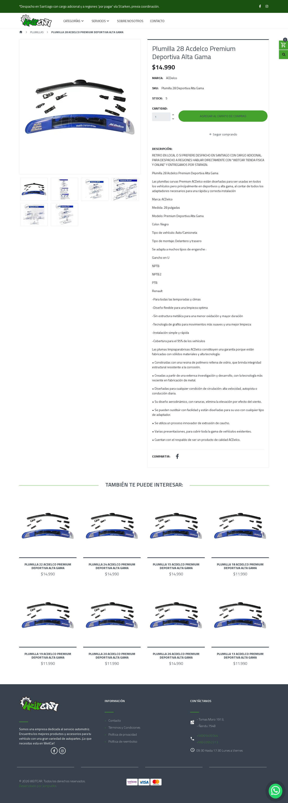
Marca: (157, 77)
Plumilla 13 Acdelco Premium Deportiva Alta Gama (240, 655)
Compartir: (161, 456)
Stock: (157, 98)
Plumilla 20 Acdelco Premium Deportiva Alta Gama (112, 655)
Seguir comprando (223, 134)
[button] (28, 106)
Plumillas (37, 32)
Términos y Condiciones (124, 727)
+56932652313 (207, 742)
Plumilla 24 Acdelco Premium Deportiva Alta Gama (112, 566)
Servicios (99, 21)
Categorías (71, 21)
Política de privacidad (122, 734)
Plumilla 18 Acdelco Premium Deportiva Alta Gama (240, 566)
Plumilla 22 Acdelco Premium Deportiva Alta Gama (48, 566)
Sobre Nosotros (130, 21)
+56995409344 (207, 735)
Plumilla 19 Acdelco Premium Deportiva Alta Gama (48, 655)
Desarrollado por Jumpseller (37, 785)
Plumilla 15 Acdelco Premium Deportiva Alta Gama (176, 566)
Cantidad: (160, 108)
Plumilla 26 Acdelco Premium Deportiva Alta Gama (176, 655)
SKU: (155, 88)
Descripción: (162, 148)
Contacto (157, 21)
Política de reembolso (122, 741)
